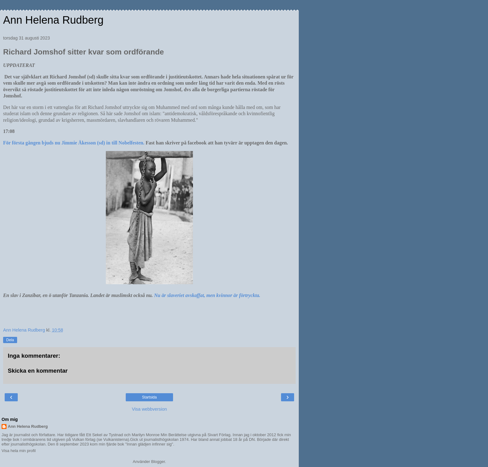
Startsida (149, 397)
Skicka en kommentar (38, 370)
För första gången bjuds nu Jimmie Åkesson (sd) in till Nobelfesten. (73, 142)
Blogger (158, 461)
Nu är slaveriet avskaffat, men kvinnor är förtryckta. (207, 295)
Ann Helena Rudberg (53, 20)
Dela (10, 340)
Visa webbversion (149, 409)
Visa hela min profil (19, 450)
